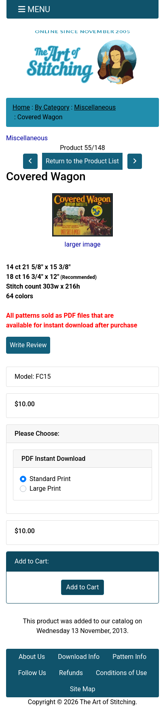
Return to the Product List (82, 161)
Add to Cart (82, 587)
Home (21, 107)
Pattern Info (129, 657)
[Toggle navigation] (34, 9)
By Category (52, 107)
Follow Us (32, 673)
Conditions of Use (121, 673)
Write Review (28, 345)
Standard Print (50, 479)
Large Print (45, 488)
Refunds (71, 673)
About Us (32, 657)
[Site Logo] (82, 57)
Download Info (78, 657)
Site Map (82, 689)
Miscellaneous (95, 107)
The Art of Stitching (107, 702)
